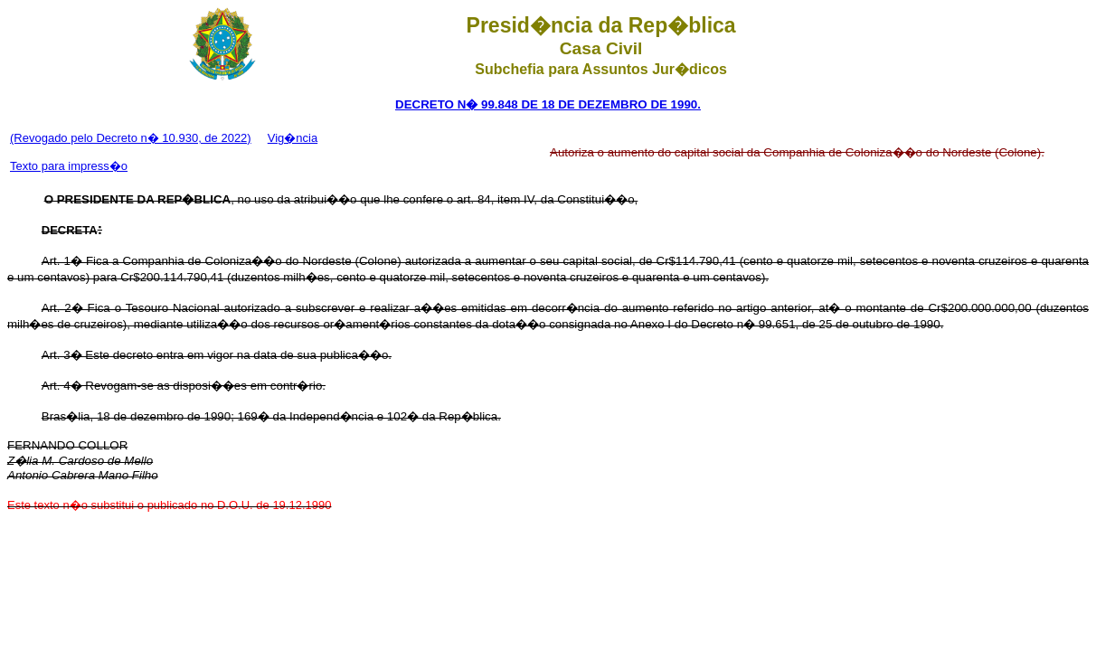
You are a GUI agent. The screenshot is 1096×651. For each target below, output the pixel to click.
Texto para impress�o (69, 166)
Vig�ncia (292, 138)
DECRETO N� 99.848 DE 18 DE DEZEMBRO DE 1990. (548, 104)
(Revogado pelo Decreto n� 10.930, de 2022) (130, 138)
